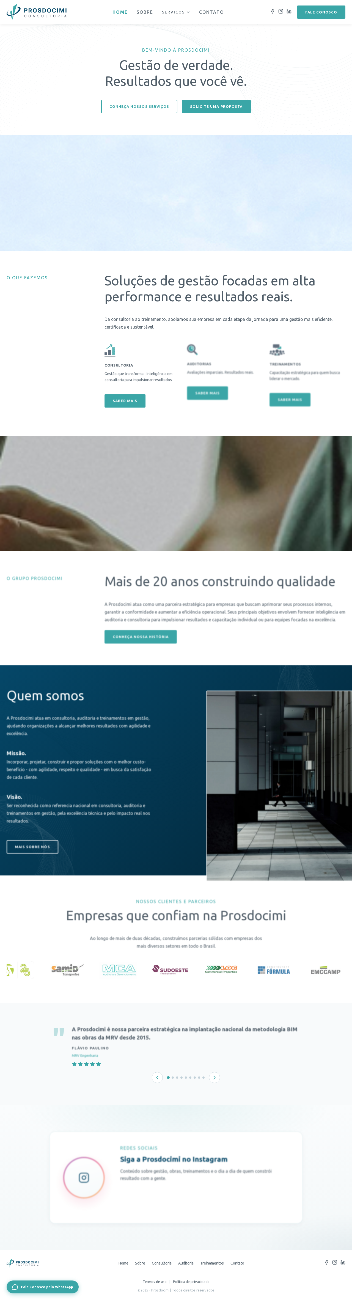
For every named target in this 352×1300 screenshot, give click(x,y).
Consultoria (162, 1263)
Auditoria (186, 1263)
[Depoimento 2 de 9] (173, 1077)
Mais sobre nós (32, 860)
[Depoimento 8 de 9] (199, 1077)
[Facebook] (272, 12)
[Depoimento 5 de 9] (186, 1077)
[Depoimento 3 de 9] (177, 1077)
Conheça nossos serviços (139, 106)
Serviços (176, 12)
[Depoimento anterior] (157, 1077)
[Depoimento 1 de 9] (168, 1077)
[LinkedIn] (289, 12)
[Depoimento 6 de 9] (190, 1077)
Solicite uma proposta (216, 106)
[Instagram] (280, 12)
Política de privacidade (191, 1282)
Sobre (145, 12)
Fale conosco (321, 12)
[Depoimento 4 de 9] (181, 1077)
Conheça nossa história (140, 650)
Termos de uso (155, 1282)
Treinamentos (212, 1263)
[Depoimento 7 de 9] (195, 1077)
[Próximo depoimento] (214, 1077)
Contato (211, 12)
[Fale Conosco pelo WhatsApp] (43, 1286)
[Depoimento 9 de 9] (203, 1077)
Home (120, 12)
